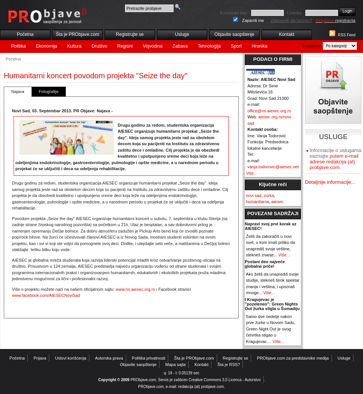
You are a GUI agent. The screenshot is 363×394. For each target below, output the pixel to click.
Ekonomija (46, 46)
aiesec (277, 201)
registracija (335, 20)
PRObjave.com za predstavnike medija (293, 358)
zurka (269, 195)
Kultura (74, 46)
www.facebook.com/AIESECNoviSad (46, 295)
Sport (236, 46)
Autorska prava (109, 358)
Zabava (180, 46)
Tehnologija (209, 46)
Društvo (99, 46)
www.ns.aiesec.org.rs (135, 289)
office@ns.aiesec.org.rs (269, 111)
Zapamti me (253, 20)
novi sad (253, 195)
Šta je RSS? (228, 364)
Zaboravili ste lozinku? (291, 20)
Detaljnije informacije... (330, 182)
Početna (25, 34)
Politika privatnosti (149, 358)
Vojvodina (153, 46)
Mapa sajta (175, 364)
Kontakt (286, 34)
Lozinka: (294, 13)
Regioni (125, 46)
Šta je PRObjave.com (77, 34)
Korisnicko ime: (234, 13)
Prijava (40, 358)
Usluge (182, 34)
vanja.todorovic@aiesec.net (273, 166)
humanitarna (257, 201)
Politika (18, 46)
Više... (251, 173)
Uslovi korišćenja (70, 358)
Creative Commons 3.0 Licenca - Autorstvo (225, 380)
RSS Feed (346, 35)
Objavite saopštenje (234, 34)
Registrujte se (130, 34)
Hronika (259, 46)
